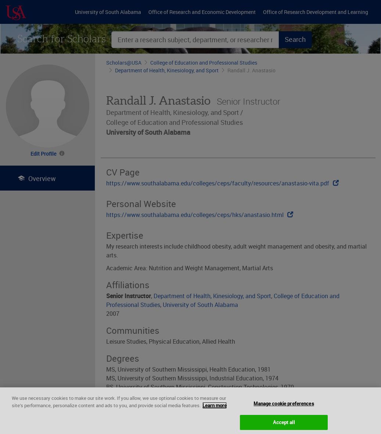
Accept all (283, 425)
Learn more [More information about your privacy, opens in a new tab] (214, 408)
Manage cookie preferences (284, 406)
